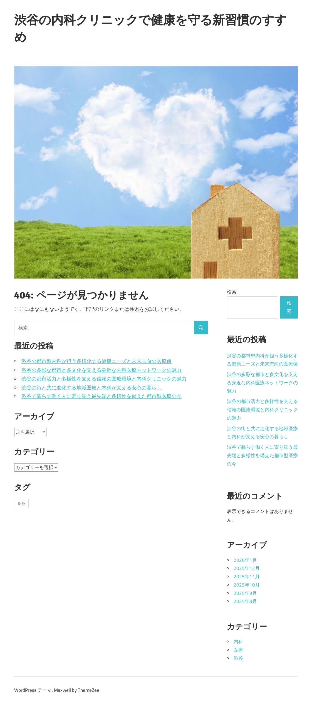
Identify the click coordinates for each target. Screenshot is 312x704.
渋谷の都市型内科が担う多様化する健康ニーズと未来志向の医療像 (96, 361)
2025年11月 (247, 576)
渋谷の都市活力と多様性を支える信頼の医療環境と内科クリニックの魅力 (104, 378)
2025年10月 (247, 584)
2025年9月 (245, 593)
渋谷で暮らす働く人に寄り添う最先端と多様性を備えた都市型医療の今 (101, 396)
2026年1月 (245, 560)
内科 (238, 641)
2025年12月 (247, 568)
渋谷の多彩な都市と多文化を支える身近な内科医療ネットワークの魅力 (101, 370)
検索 (231, 291)
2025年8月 (245, 601)
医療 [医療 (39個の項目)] (21, 503)
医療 (238, 649)
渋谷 (238, 658)
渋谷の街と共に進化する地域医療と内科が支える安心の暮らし (91, 387)
